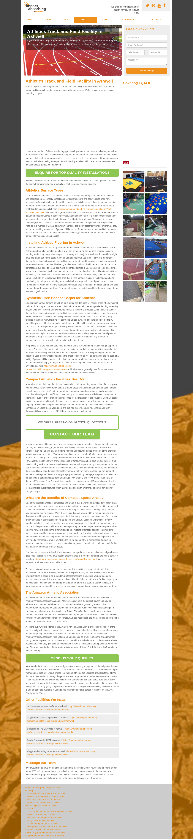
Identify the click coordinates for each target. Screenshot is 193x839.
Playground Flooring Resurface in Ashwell (44, 835)
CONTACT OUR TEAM (72, 434)
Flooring (47, 20)
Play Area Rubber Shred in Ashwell (43, 799)
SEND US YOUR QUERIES (72, 658)
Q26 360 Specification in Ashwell (40, 805)
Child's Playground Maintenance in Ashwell (45, 832)
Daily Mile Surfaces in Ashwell (41, 820)
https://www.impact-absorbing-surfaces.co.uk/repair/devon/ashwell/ (66, 559)
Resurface (157, 20)
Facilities (85, 20)
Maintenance (128, 20)
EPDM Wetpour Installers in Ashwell (44, 802)
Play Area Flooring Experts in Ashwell (44, 817)
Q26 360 (66, 20)
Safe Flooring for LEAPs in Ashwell (43, 823)
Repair (105, 20)
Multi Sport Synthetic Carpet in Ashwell (45, 796)
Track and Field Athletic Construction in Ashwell (49, 811)
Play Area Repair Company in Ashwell (43, 829)
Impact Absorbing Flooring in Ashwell (42, 787)
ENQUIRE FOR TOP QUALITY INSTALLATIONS (72, 173)
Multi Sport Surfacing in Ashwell (42, 814)
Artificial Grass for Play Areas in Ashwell (46, 793)
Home (29, 20)
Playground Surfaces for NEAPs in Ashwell (47, 826)
